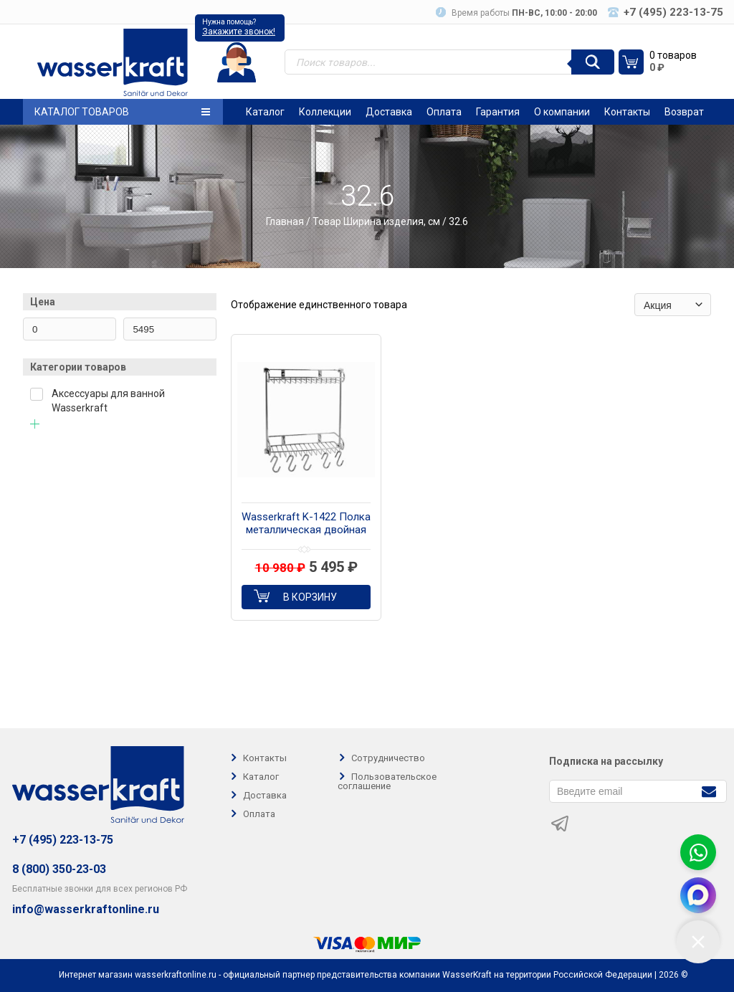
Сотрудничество (388, 758)
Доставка (389, 112)
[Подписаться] (708, 790)
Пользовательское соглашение (387, 781)
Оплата (444, 112)
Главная (285, 221)
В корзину (310, 597)
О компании (562, 112)
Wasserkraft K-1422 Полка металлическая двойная (306, 523)
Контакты (627, 112)
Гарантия (498, 112)
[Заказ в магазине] (672, 304)
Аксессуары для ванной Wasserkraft (108, 401)
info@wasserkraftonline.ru (85, 909)
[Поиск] (592, 62)
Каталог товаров (122, 112)
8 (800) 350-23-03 (59, 869)
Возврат (684, 112)
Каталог (265, 112)
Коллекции (325, 112)
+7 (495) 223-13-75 (62, 839)
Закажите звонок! (238, 32)
